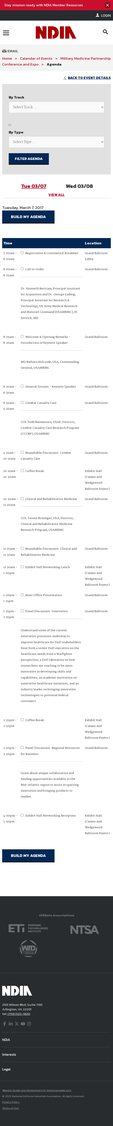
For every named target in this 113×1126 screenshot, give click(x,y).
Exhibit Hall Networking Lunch (47, 567)
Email (10, 51)
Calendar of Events (36, 58)
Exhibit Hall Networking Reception (50, 815)
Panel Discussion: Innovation (46, 611)
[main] (56, 483)
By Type (16, 132)
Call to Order (34, 269)
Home (7, 58)
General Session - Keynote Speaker (50, 386)
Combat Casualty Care (40, 403)
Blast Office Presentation (43, 595)
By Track (16, 97)
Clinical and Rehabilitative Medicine (51, 499)
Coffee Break (34, 471)
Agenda (54, 64)
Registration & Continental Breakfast (51, 253)
